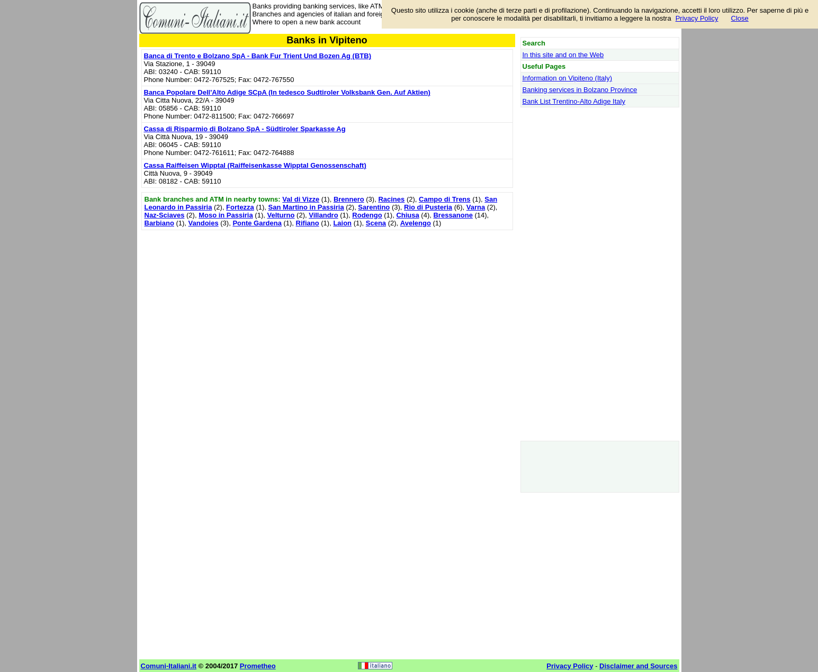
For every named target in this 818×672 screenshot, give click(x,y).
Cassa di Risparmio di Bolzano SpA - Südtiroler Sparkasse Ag (245, 129)
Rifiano (307, 223)
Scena (376, 223)
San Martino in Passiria (306, 207)
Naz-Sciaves (165, 215)
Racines (391, 199)
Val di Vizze (300, 199)
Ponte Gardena (256, 223)
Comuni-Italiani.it (168, 666)
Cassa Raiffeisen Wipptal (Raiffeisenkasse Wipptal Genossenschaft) (255, 165)
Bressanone (452, 215)
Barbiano (159, 223)
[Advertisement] (327, 307)
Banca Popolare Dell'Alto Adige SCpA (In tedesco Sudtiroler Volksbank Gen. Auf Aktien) (287, 92)
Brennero (349, 199)
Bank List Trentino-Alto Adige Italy (574, 101)
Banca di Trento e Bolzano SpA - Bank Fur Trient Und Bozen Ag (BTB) (258, 56)
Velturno (280, 215)
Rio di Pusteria (428, 207)
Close (740, 18)
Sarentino (374, 207)
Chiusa (407, 215)
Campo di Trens (445, 199)
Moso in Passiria (226, 215)
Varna (475, 207)
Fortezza (240, 207)
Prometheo (258, 666)
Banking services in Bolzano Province (580, 90)
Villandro (323, 215)
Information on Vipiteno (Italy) (568, 78)
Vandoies (203, 223)
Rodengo (367, 215)
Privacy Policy (697, 18)
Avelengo (415, 223)
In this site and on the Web (563, 55)
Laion (342, 223)
